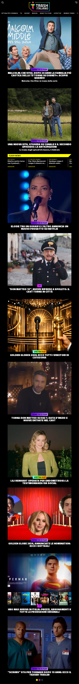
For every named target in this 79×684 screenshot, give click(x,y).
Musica (34, 13)
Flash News (15, 155)
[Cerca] (3, 2)
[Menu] (76, 2)
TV (21, 13)
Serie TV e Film (45, 13)
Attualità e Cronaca (10, 13)
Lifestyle (57, 13)
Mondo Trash (69, 13)
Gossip (27, 13)
